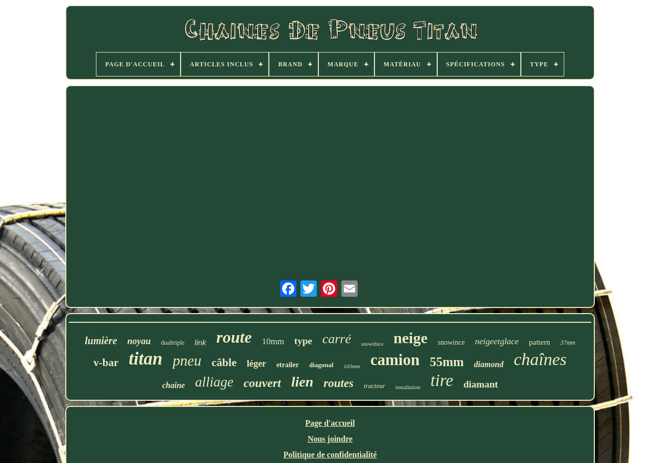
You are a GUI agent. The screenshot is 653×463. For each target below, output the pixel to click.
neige (410, 337)
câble (224, 362)
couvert (262, 383)
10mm (273, 341)
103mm (352, 366)
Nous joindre (330, 438)
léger (256, 363)
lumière (101, 340)
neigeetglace (497, 341)
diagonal (321, 365)
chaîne (173, 385)
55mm (447, 362)
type (303, 341)
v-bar (105, 362)
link (201, 342)
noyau (139, 341)
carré (336, 338)
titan (145, 359)
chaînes (540, 359)
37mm (567, 342)
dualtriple (173, 342)
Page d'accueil (330, 423)
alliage (214, 382)
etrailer (288, 365)
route (234, 337)
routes (338, 383)
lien (302, 382)
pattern (539, 342)
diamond (489, 364)
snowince (451, 342)
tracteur (374, 386)
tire (442, 380)
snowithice (372, 344)
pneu (186, 360)
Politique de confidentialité (329, 454)
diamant (480, 384)
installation (407, 387)
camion (394, 360)
